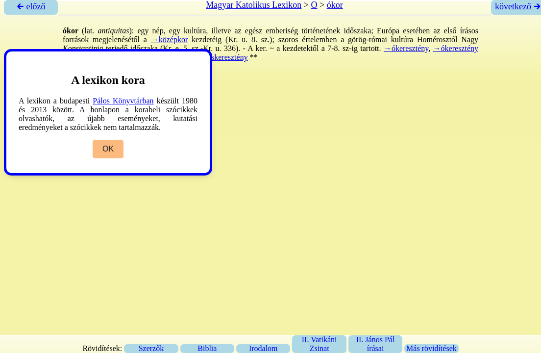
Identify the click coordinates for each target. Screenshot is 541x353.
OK (108, 149)
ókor (335, 5)
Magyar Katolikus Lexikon (253, 5)
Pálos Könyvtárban (123, 101)
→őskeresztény (223, 57)
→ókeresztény (406, 48)
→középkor (169, 39)
